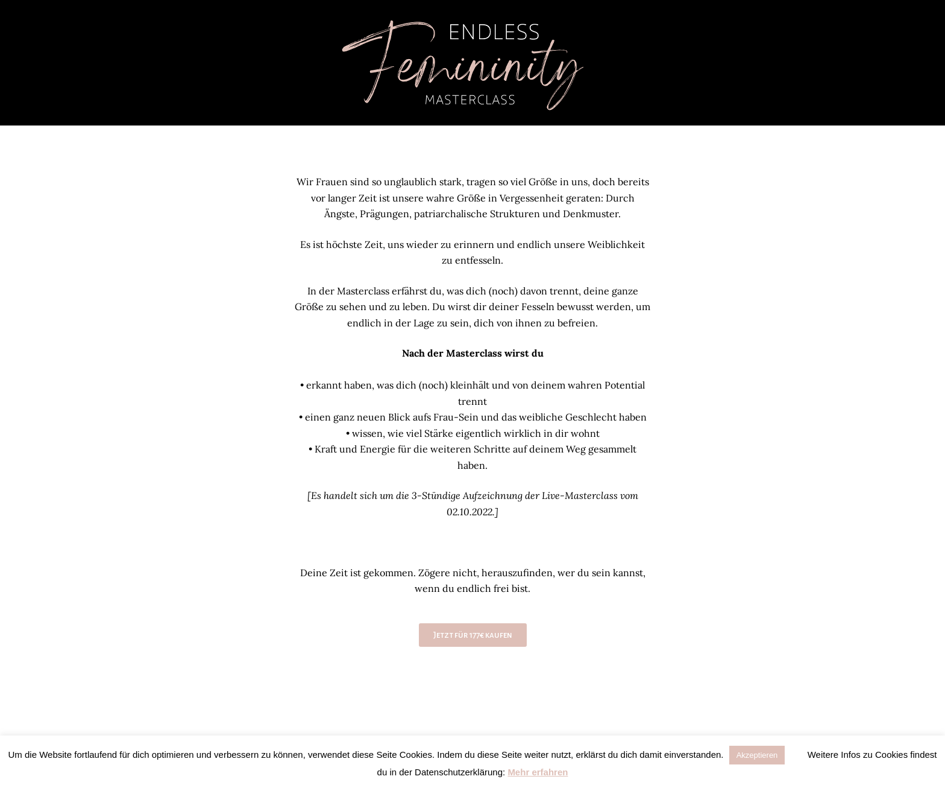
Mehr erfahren (537, 772)
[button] (798, 752)
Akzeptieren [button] (757, 755)
